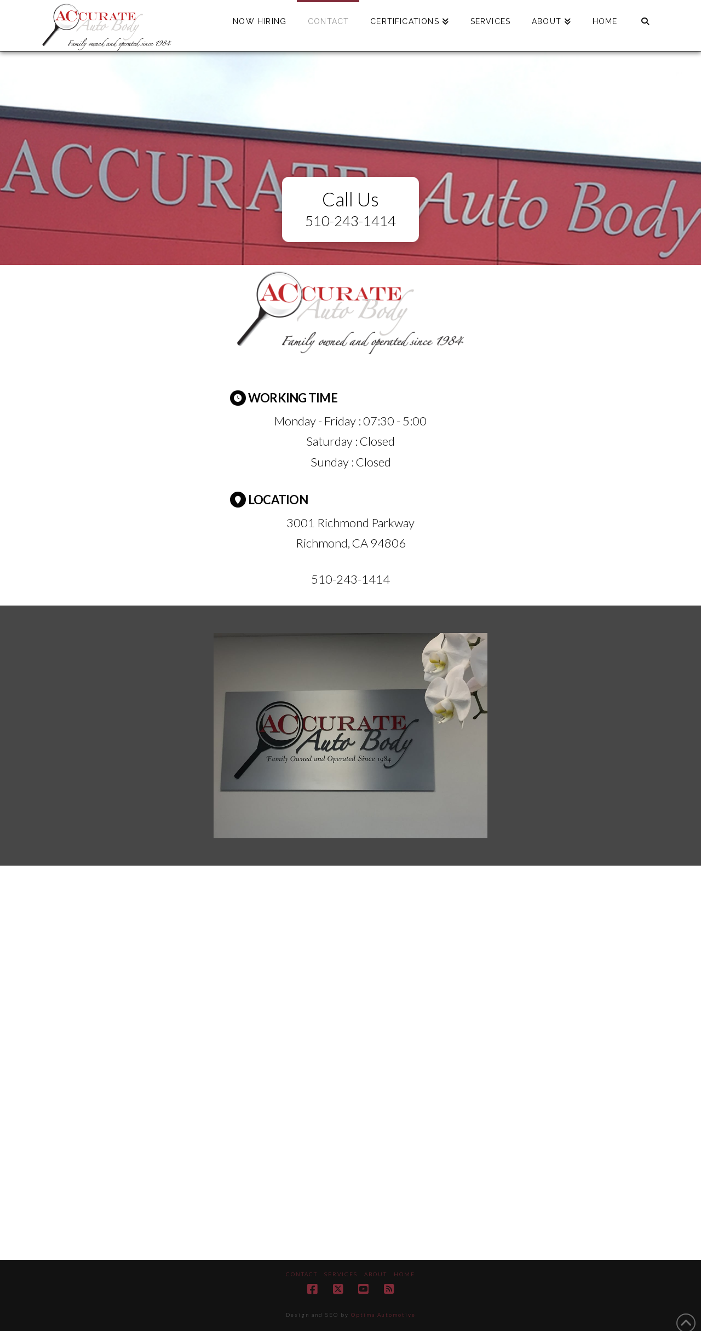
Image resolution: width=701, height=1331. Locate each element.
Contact (302, 1274)
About (375, 1274)
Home (404, 1274)
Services (341, 1274)
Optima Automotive (383, 1314)
